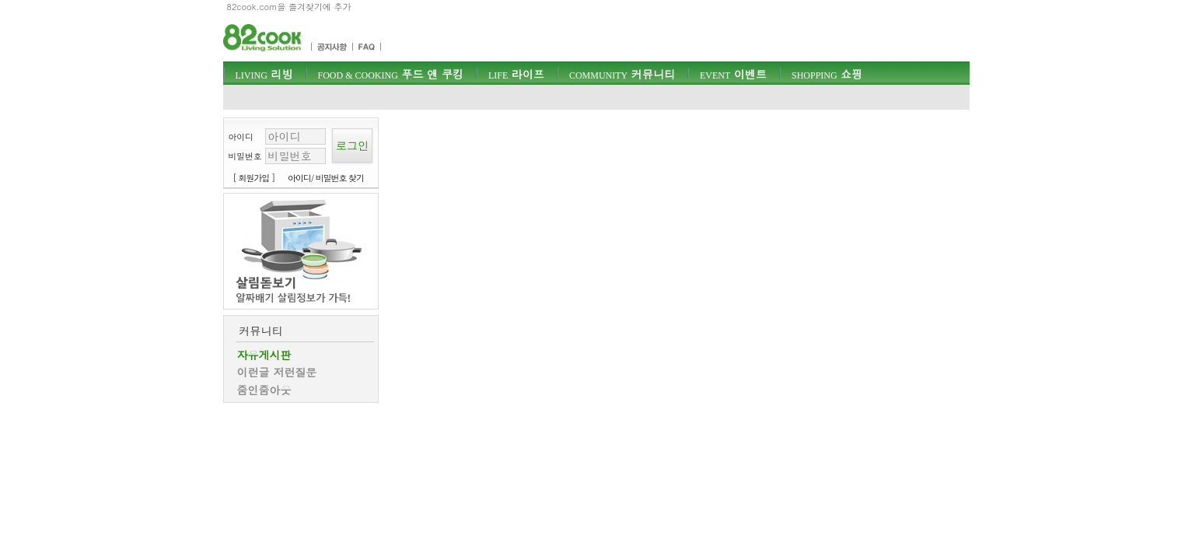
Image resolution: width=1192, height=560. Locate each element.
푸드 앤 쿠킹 (390, 74)
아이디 (241, 136)
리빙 (264, 74)
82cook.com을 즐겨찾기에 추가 (289, 6)
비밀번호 (245, 156)
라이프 (516, 74)
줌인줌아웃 (264, 389)
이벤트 (733, 74)
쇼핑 (827, 74)
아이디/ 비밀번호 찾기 (326, 178)
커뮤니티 (622, 74)
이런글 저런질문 (277, 372)
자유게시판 (264, 354)
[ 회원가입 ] (254, 178)
